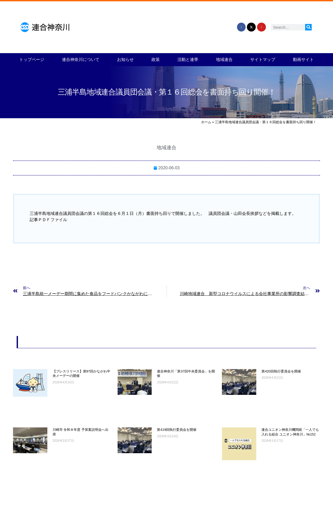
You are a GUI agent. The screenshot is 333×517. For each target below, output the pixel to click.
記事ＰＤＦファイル (48, 219)
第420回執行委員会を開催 (281, 371)
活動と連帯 (187, 59)
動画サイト (303, 59)
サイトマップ (262, 59)
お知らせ (125, 59)
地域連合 (224, 59)
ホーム (206, 122)
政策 (155, 59)
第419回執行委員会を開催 (176, 430)
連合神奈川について (80, 59)
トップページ (31, 59)
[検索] (308, 27)
